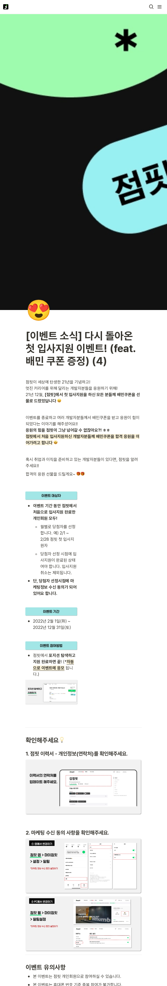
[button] (151, 6)
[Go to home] (5, 6)
